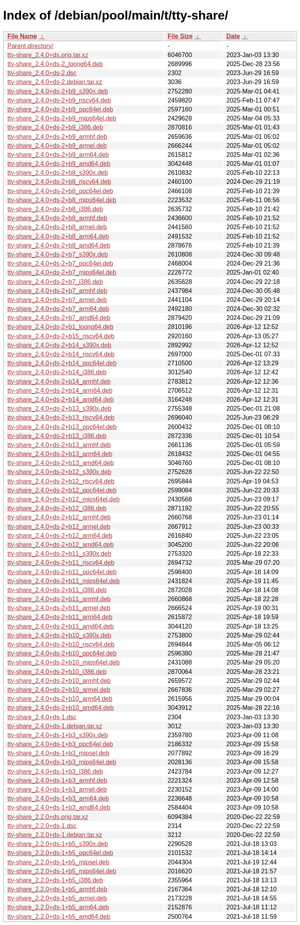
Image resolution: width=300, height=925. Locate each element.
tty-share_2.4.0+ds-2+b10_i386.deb (57, 671)
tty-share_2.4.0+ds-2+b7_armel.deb (57, 299)
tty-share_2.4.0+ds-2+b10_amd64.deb (60, 707)
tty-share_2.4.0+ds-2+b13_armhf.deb (59, 445)
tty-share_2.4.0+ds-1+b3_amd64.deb (58, 807)
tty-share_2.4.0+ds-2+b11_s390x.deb (59, 553)
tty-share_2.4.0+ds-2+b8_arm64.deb (58, 236)
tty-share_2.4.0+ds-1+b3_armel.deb (57, 789)
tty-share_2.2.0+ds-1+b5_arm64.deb (58, 907)
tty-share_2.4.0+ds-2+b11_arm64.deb (59, 617)
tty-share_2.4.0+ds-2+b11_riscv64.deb (60, 562)
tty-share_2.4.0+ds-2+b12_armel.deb (58, 526)
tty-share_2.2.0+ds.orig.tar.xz (47, 817)
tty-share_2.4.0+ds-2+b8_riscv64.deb (59, 181)
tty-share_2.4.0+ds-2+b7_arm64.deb (58, 308)
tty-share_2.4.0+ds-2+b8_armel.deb (57, 227)
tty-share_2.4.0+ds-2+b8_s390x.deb (57, 172)
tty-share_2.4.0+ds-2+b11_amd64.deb (60, 626)
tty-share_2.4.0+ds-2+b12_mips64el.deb (63, 499)
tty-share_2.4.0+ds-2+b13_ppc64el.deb (61, 427)
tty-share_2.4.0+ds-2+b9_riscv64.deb (59, 100)
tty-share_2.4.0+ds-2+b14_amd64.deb (60, 399)
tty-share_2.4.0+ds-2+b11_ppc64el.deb (61, 572)
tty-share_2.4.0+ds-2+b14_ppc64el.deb (61, 363)
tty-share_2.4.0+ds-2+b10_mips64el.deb (63, 662)
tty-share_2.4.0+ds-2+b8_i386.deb (55, 209)
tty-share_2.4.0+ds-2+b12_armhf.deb (59, 517)
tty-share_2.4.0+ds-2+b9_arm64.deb (58, 154)
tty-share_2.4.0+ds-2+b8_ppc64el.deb (60, 191)
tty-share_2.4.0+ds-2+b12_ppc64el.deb (61, 490)
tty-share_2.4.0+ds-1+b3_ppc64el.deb (60, 744)
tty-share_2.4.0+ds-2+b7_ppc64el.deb (60, 263)
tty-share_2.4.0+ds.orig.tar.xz (47, 55)
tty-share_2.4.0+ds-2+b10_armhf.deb (59, 680)
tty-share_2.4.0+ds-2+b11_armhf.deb (59, 599)
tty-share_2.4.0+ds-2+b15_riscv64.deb (60, 336)
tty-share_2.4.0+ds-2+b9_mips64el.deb (61, 118)
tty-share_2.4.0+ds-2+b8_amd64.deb (58, 245)
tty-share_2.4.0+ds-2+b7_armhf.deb (57, 290)
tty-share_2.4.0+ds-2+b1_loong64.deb (60, 326)
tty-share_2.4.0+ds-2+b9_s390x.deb (57, 91)
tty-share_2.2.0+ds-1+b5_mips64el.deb (61, 871)
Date (233, 36)
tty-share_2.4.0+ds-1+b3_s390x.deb (57, 735)
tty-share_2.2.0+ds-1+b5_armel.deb (57, 898)
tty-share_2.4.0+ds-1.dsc (42, 717)
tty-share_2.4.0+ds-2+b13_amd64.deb (60, 463)
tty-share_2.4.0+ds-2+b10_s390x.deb (59, 635)
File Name (22, 36)
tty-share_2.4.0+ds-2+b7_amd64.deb (58, 317)
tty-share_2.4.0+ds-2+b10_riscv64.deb (60, 644)
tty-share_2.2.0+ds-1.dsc (42, 826)
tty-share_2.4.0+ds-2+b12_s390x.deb (59, 472)
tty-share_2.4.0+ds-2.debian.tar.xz (54, 82)
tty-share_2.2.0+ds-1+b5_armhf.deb (57, 889)
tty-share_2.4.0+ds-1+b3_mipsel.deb (58, 753)
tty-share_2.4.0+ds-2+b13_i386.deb (57, 436)
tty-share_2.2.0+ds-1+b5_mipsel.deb (58, 862)
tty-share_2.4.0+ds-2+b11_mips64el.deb (63, 581)
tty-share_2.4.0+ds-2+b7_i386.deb (55, 281)
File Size (180, 36)
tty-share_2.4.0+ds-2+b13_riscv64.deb (60, 417)
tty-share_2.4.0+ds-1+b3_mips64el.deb (61, 762)
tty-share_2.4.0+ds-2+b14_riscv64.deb (60, 354)
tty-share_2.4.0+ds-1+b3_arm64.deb (58, 798)
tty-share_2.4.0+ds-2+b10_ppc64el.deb (61, 653)
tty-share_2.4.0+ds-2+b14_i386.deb (57, 372)
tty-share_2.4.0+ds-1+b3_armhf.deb (57, 780)
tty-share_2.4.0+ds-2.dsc (42, 73)
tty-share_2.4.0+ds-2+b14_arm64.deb (59, 390)
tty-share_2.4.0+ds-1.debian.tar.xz (54, 726)
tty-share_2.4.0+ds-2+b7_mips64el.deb (61, 272)
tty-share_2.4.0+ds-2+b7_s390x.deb (57, 254)
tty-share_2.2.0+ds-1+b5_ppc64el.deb (60, 853)
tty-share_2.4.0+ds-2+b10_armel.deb (58, 689)
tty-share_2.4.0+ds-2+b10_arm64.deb (59, 698)
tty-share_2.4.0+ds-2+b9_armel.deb (57, 145)
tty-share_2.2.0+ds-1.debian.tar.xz (54, 835)
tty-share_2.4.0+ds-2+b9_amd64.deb (58, 163)
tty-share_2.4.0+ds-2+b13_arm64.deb (59, 454)
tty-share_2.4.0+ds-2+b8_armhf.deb (57, 218)
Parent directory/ (30, 46)
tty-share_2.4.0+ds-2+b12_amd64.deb (60, 544)
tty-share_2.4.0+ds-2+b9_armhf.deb (57, 136)
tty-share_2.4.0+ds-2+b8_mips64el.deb (61, 200)
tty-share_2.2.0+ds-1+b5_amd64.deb (58, 916)
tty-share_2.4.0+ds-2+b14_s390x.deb (59, 345)
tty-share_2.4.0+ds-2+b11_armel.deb (58, 608)
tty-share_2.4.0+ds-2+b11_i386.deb (57, 590)
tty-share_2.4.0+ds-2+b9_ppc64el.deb (60, 109)
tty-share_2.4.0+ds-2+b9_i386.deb (55, 127)
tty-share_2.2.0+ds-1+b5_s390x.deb (57, 844)
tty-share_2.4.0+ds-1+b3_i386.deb (55, 771)
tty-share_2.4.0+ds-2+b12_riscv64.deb (60, 481)
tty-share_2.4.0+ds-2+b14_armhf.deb (59, 381)
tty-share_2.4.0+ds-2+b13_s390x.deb (59, 408)
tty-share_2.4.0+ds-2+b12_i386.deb (57, 508)
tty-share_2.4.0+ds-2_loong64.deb (55, 64)
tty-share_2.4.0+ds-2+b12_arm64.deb (59, 535)
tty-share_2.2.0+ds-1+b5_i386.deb (55, 880)
